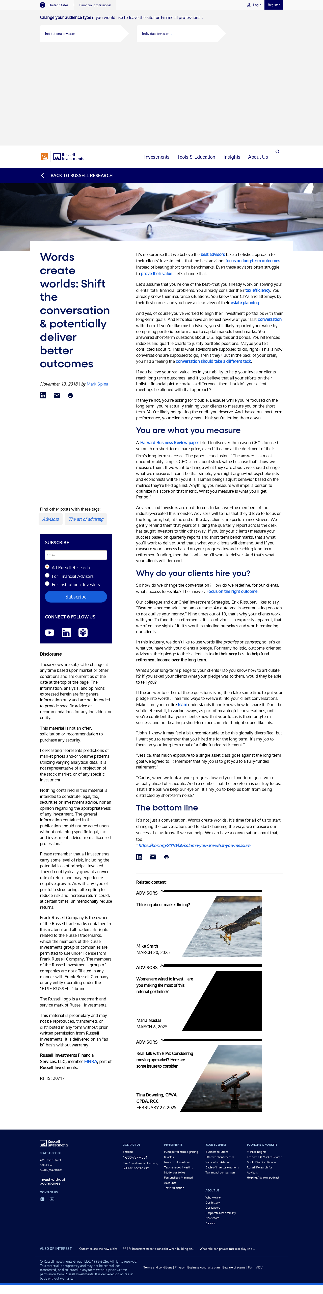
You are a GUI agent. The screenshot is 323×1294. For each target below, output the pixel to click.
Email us (128, 1056)
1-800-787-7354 (135, 1061)
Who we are (212, 1101)
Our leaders (212, 1112)
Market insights (256, 1056)
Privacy (179, 1171)
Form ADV (255, 1171)
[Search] (277, 61)
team (182, 608)
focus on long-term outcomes (252, 164)
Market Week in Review (261, 1066)
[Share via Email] (57, 300)
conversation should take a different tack (213, 265)
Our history (212, 1106)
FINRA (90, 965)
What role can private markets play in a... (227, 1153)
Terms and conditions (157, 1171)
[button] (80, 33)
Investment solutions (177, 1066)
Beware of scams (234, 1171)
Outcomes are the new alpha (98, 1153)
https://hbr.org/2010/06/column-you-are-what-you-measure (194, 749)
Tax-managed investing (178, 1071)
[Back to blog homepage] (76, 79)
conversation (269, 223)
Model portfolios (174, 1076)
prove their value (156, 177)
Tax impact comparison (220, 1076)
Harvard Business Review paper (169, 346)
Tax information (174, 1092)
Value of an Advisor (217, 1066)
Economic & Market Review (264, 1061)
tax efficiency (257, 194)
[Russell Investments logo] (62, 60)
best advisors (213, 158)
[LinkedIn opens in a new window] (66, 537)
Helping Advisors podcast (263, 1082)
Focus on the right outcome (231, 495)
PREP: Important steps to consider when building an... (159, 1153)
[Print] (70, 300)
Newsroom (212, 1122)
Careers (210, 1127)
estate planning (245, 206)
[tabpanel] (161, 30)
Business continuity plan (203, 1171)
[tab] (56, 5)
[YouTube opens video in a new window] (49, 537)
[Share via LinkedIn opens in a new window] (43, 300)
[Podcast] (83, 537)
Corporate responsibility (220, 1117)
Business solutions (216, 1056)
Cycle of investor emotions (222, 1071)
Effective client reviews (219, 1061)
